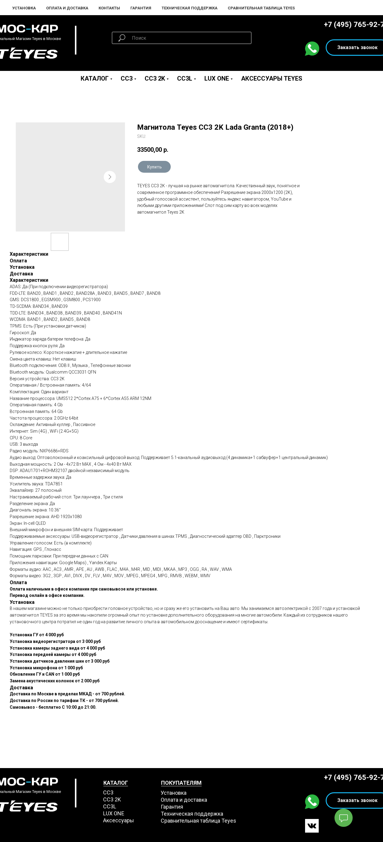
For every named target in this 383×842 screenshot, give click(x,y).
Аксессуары (118, 820)
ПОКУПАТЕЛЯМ (181, 783)
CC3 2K (155, 78)
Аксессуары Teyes (271, 78)
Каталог (95, 78)
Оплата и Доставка (67, 8)
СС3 (108, 792)
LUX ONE (216, 78)
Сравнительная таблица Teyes (261, 8)
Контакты (109, 8)
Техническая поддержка (189, 8)
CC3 (127, 78)
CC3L (184, 78)
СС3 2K (112, 799)
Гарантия (140, 8)
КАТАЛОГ (115, 783)
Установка (24, 8)
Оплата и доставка (184, 800)
